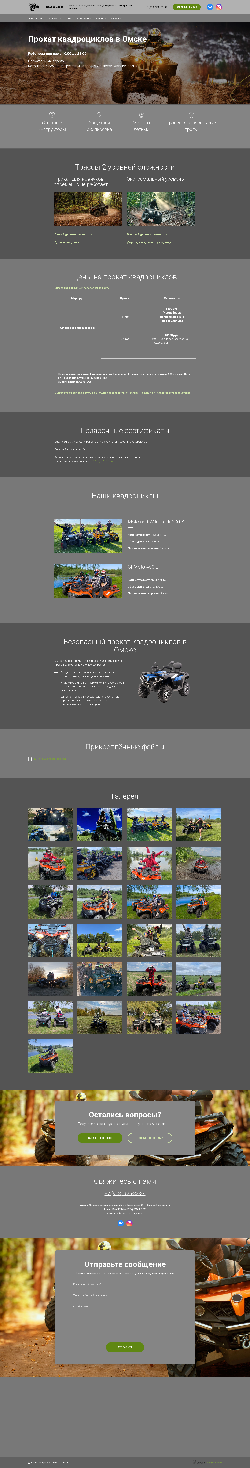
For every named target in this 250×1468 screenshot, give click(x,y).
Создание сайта (214, 1463)
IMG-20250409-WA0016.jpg (50, 759)
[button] (88, 209)
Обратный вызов (186, 7)
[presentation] (125, 1333)
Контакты (104, 18)
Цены (70, 18)
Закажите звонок (100, 1138)
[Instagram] (219, 7)
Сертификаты (85, 18)
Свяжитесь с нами (150, 1138)
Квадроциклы (36, 18)
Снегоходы (55, 18)
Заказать (120, 18)
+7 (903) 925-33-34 (156, 7)
